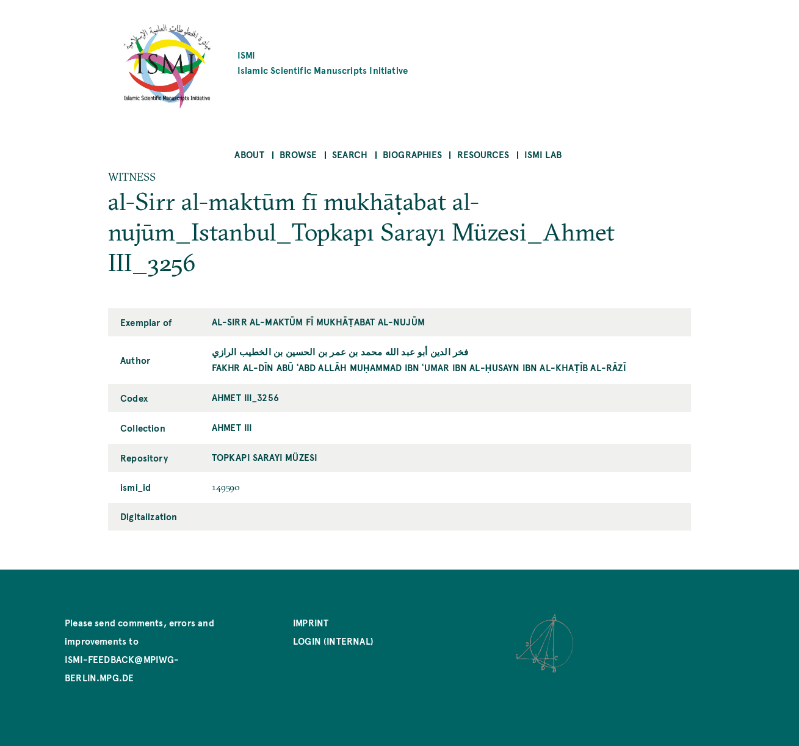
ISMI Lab (543, 154)
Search (349, 154)
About (249, 154)
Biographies (412, 154)
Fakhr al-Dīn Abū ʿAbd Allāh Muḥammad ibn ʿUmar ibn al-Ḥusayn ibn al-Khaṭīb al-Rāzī (419, 367)
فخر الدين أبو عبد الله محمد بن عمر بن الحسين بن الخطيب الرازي (340, 351)
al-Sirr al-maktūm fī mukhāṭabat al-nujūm (318, 321)
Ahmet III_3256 (246, 397)
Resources (483, 154)
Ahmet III (232, 427)
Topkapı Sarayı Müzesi (265, 457)
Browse (298, 154)
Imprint (310, 622)
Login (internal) (333, 640)
